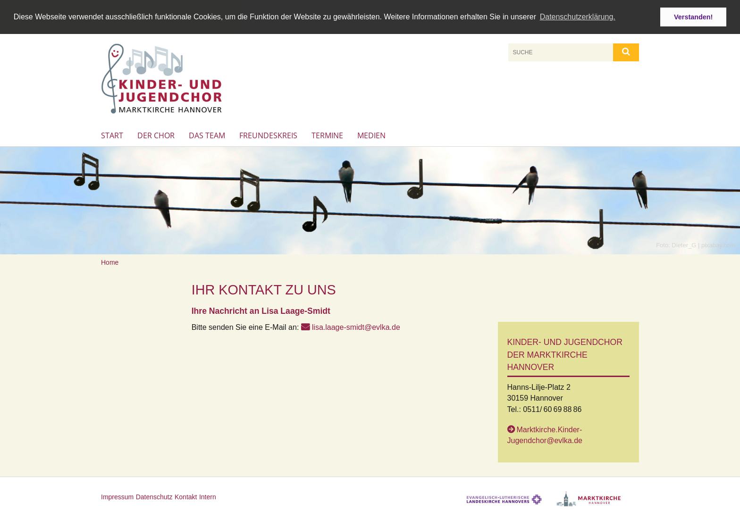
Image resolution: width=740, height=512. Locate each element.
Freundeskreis (268, 135)
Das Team (207, 135)
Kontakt (186, 496)
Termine (327, 135)
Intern (207, 496)
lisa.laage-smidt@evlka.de (356, 327)
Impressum (117, 496)
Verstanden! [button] (693, 17)
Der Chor (156, 135)
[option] (370, 200)
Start (112, 135)
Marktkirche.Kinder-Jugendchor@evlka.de (544, 434)
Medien (371, 135)
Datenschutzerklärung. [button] (577, 17)
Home (109, 262)
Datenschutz (154, 496)
